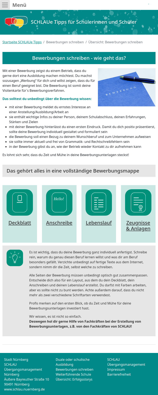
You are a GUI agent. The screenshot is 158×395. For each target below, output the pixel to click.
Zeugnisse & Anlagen (138, 225)
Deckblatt (19, 222)
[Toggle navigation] (5, 5)
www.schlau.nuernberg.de (24, 389)
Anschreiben (61, 222)
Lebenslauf (99, 222)
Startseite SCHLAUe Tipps (22, 42)
